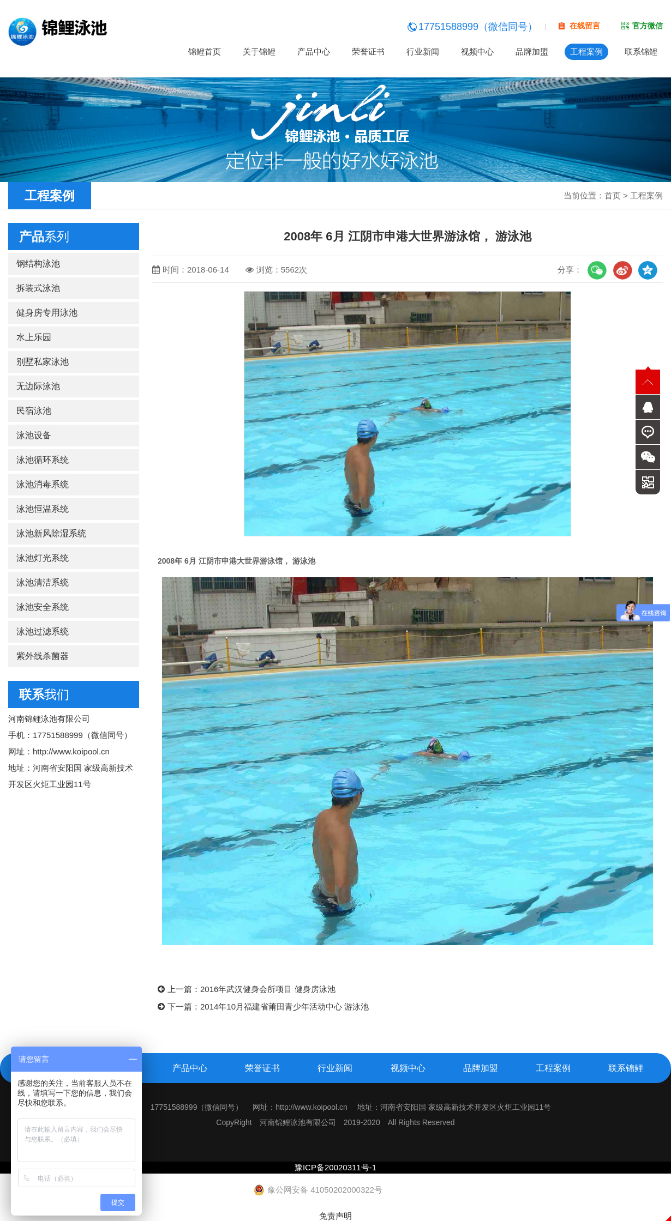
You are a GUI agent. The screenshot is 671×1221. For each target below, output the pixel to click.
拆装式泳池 (38, 288)
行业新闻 (422, 51)
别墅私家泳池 (42, 361)
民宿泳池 (33, 410)
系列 (44, 236)
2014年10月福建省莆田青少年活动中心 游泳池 (284, 1006)
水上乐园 (33, 337)
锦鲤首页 (204, 51)
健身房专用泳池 (46, 312)
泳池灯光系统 (42, 558)
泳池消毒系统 (42, 484)
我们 (44, 694)
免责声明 (335, 1215)
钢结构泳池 (38, 263)
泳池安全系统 (42, 607)
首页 (612, 195)
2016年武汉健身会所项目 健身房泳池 (268, 989)
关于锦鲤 (259, 51)
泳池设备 (33, 435)
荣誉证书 (368, 51)
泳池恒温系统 (42, 508)
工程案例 (586, 51)
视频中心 (477, 51)
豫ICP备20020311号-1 (335, 1167)
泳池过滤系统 (42, 631)
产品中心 (313, 51)
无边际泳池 (38, 386)
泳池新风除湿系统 (51, 533)
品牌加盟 (532, 51)
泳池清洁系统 (42, 582)
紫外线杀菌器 (42, 656)
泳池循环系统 (42, 459)
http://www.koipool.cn (71, 751)
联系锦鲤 (641, 51)
